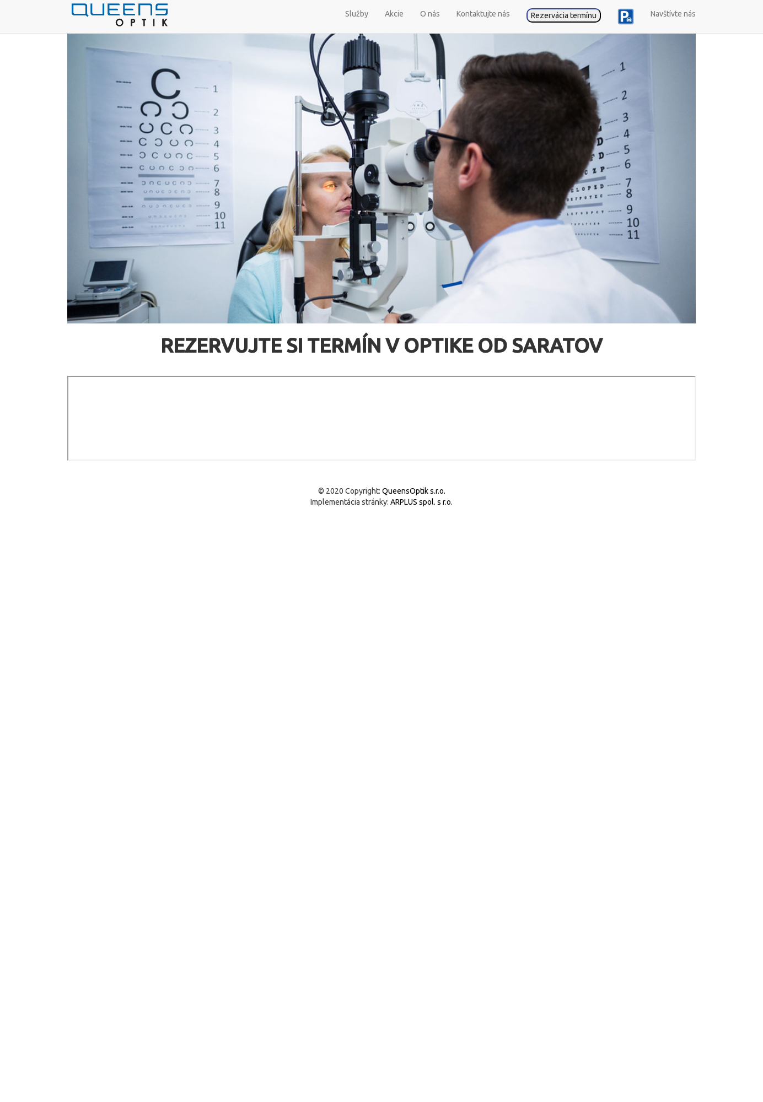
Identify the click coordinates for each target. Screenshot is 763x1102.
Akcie (394, 13)
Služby (356, 13)
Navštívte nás (673, 13)
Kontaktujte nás (483, 13)
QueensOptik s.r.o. (412, 491)
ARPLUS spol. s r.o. (421, 502)
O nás (430, 13)
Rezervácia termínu (564, 15)
